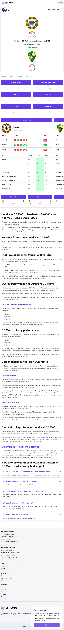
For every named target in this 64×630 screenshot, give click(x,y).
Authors (3, 568)
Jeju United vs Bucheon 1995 (9, 557)
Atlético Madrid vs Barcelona (9, 541)
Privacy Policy (5, 573)
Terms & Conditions (6, 578)
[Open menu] (61, 2)
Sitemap (3, 580)
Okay (46, 625)
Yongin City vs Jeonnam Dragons (10, 552)
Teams (3, 592)
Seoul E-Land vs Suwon (7, 550)
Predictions (4, 587)
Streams (3, 594)
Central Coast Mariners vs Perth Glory (11, 560)
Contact (3, 571)
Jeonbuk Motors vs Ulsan (8, 555)
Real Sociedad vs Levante (8, 534)
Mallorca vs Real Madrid (7, 536)
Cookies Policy (51, 618)
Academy (3, 596)
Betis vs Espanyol (6, 539)
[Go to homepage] (7, 3)
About (2, 566)
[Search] (58, 3)
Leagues (3, 589)
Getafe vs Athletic (6, 544)
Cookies (3, 576)
